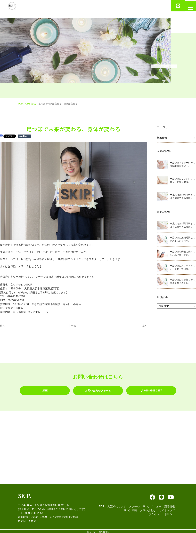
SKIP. (25, 494)
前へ (2, 325)
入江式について (116, 504)
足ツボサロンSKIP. (99, 530)
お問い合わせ (148, 508)
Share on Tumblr (24, 136)
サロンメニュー (152, 504)
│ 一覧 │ (73, 325)
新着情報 (162, 137)
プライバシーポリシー (162, 512)
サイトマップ (167, 508)
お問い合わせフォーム (98, 389)
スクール (134, 504)
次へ (144, 325)
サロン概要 (130, 508)
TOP (20, 103)
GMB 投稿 (30, 103)
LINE (45, 389)
